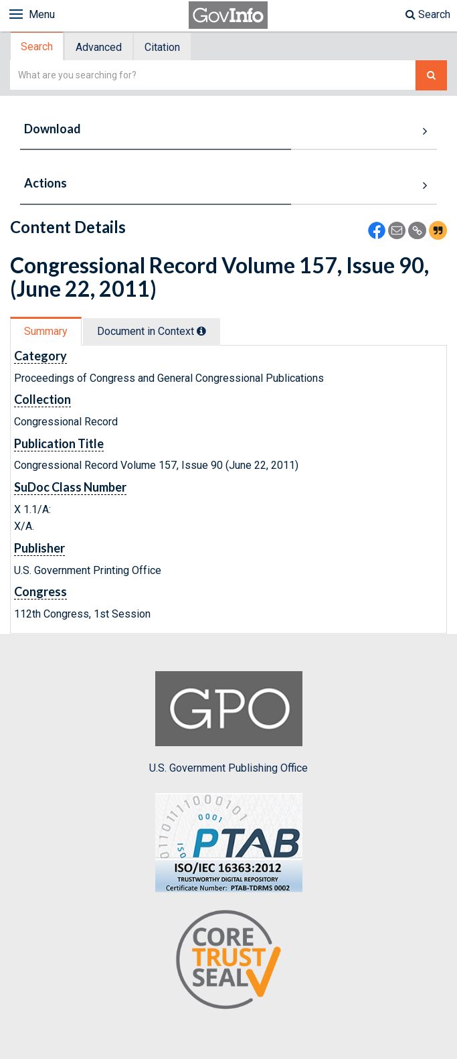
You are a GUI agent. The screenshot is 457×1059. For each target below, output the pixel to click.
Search (427, 14)
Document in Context (151, 331)
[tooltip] (201, 331)
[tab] (37, 46)
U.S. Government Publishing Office (228, 722)
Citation (162, 47)
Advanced (99, 47)
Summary (46, 331)
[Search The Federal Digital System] (431, 75)
